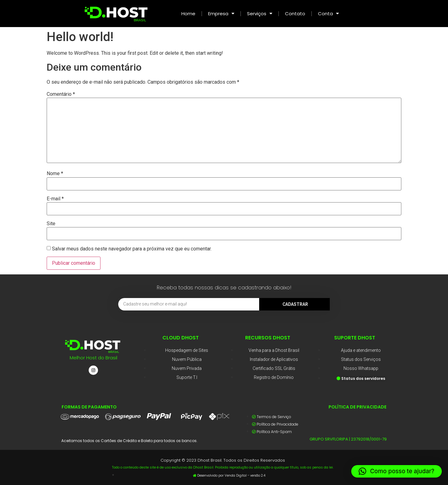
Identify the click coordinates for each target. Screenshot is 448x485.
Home (188, 13)
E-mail (55, 198)
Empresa (221, 13)
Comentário (61, 94)
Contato (295, 13)
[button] (396, 471)
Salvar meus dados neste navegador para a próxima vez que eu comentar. (132, 248)
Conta (328, 13)
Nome (55, 173)
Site (51, 223)
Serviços (259, 13)
